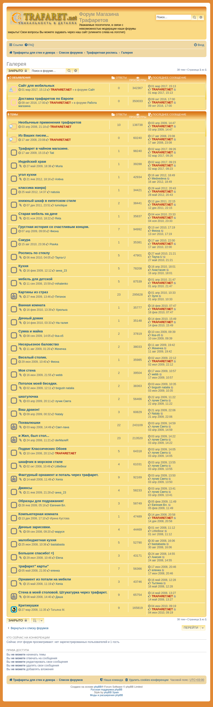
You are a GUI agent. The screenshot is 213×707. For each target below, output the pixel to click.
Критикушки (28, 605)
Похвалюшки (29, 422)
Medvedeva (159, 178)
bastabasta (58, 544)
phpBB (98, 686)
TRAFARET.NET (61, 89)
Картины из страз (33, 292)
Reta (58, 218)
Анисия (156, 557)
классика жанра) (32, 188)
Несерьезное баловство (38, 344)
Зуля (155, 296)
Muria (59, 166)
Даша (59, 597)
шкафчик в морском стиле (40, 462)
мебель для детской (35, 279)
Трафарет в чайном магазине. (43, 148)
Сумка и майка (30, 331)
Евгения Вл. (58, 505)
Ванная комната (31, 305)
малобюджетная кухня (37, 540)
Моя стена (26, 370)
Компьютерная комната (38, 514)
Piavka (54, 244)
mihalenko (61, 283)
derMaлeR (62, 440)
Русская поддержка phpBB (106, 689)
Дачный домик (30, 318)
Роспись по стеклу (34, 253)
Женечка (60, 349)
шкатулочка (28, 396)
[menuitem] (29, 45)
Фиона (54, 231)
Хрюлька (61, 309)
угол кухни (27, 174)
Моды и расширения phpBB (106, 695)
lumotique (61, 205)
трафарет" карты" (33, 566)
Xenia (59, 479)
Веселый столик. (32, 357)
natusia (55, 192)
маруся (59, 531)
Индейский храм (32, 161)
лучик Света (63, 401)
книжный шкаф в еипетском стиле (47, 201)
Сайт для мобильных (36, 85)
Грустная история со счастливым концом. (53, 227)
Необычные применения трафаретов (49, 122)
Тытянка (157, 583)
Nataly (59, 414)
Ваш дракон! (28, 409)
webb (59, 375)
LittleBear (60, 466)
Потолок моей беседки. (37, 383)
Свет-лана (62, 427)
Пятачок (60, 296)
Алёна (59, 179)
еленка (55, 570)
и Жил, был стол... (33, 436)
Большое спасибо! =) (36, 553)
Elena (59, 557)
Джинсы (25, 488)
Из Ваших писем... (33, 135)
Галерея (16, 64)
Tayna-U (60, 257)
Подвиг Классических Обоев (42, 449)
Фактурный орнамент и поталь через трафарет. (58, 475)
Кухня (23, 266)
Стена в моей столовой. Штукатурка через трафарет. (62, 592)
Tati (52, 153)
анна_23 (61, 270)
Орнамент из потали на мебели (44, 579)
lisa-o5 (59, 336)
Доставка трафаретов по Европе (45, 98)
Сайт (91, 89)
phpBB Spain (111, 692)
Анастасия (158, 270)
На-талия (62, 322)
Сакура (24, 240)
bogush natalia (65, 388)
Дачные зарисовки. (34, 527)
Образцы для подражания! (41, 501)
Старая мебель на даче (37, 214)
